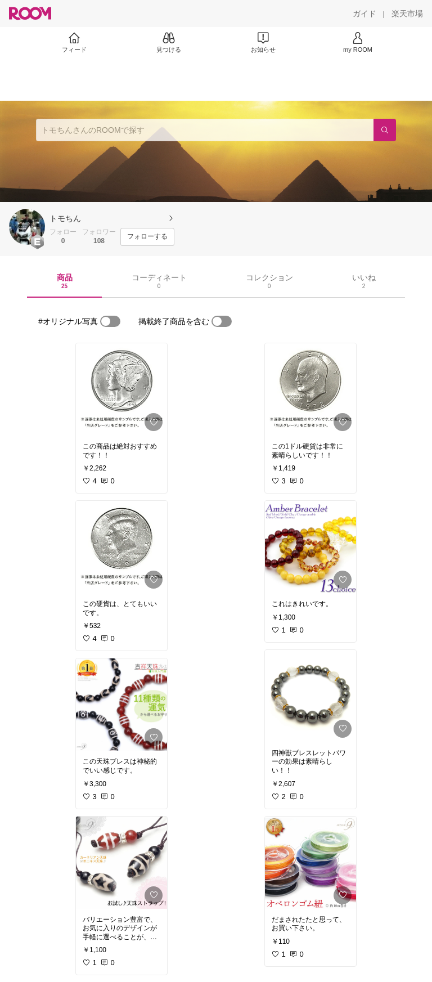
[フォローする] (147, 237)
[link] (121, 389)
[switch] (110, 321)
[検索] (385, 130)
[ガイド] (364, 13)
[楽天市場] (407, 13)
